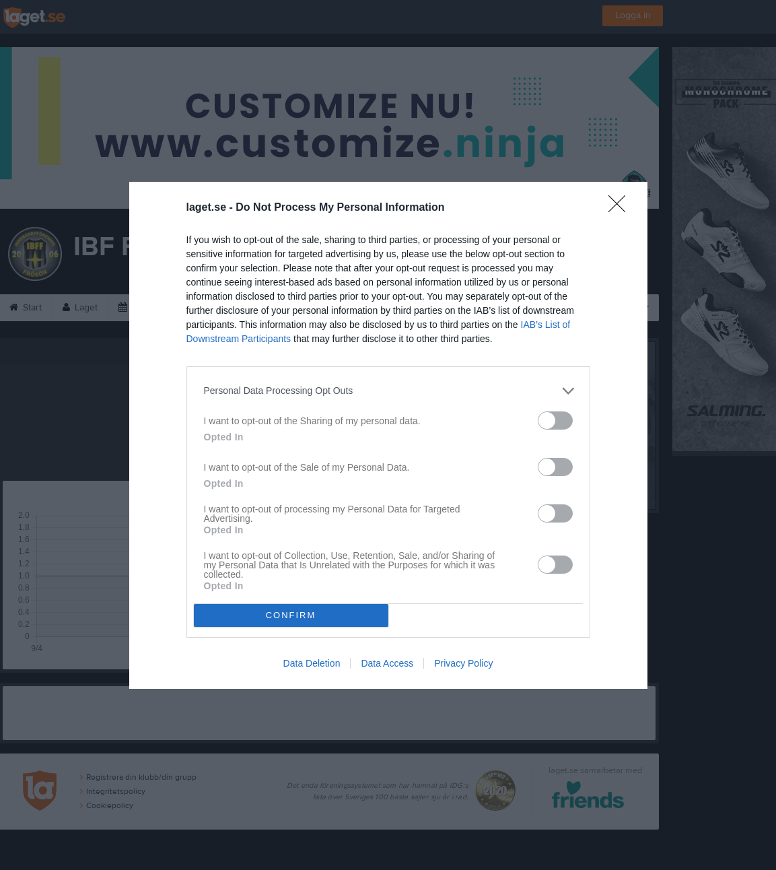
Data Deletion (312, 663)
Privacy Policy (463, 663)
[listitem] (388, 391)
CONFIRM (291, 615)
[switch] (555, 420)
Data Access (387, 663)
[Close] (621, 208)
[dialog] (388, 435)
